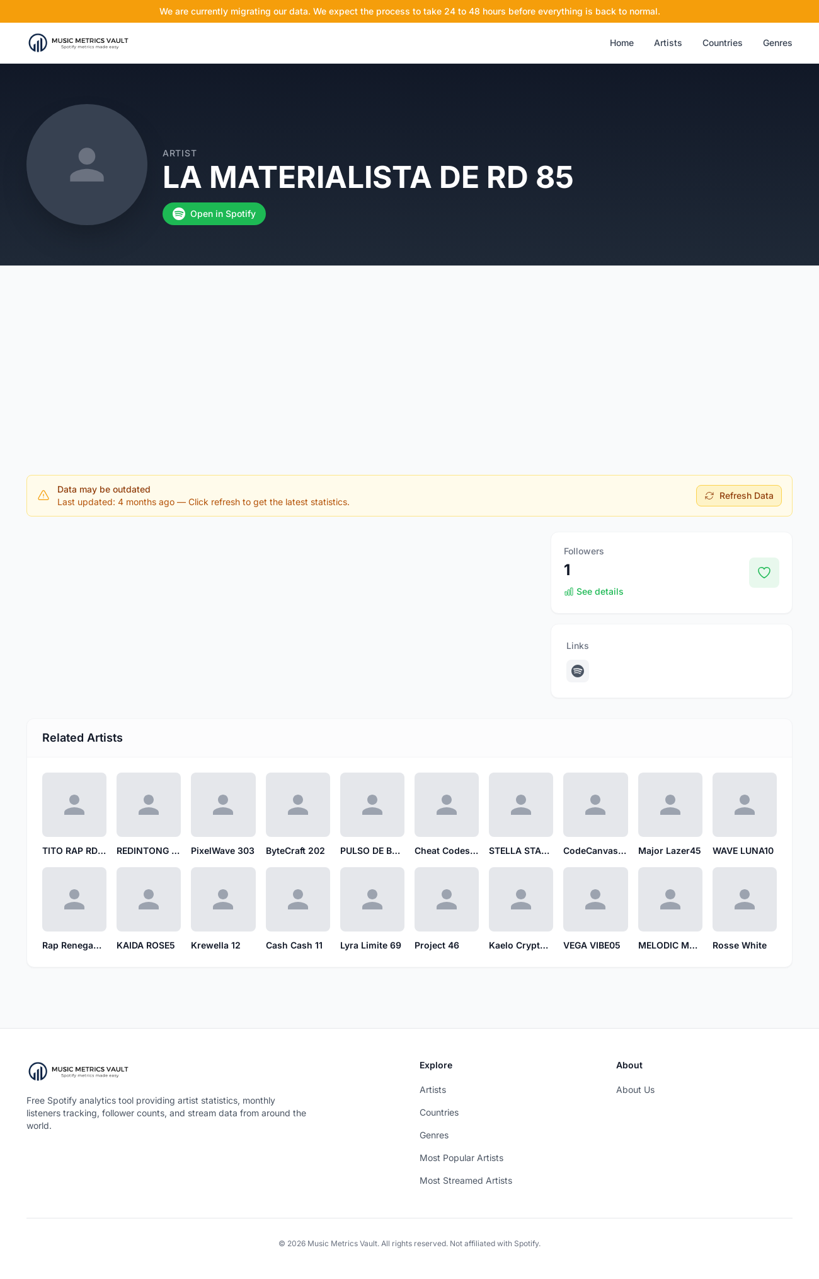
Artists (668, 42)
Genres (778, 42)
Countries (722, 42)
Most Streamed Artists (466, 1180)
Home (622, 42)
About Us (635, 1089)
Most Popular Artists (461, 1157)
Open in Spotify (214, 213)
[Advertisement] (410, 360)
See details (594, 591)
